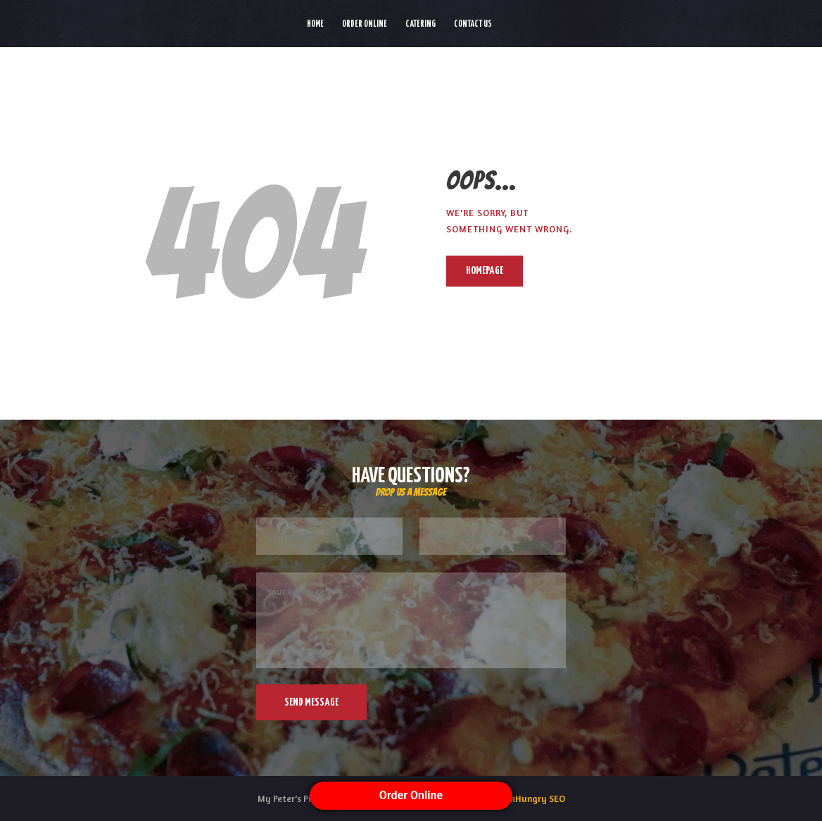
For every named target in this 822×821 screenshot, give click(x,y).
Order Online (411, 795)
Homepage (484, 270)
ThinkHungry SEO (529, 798)
